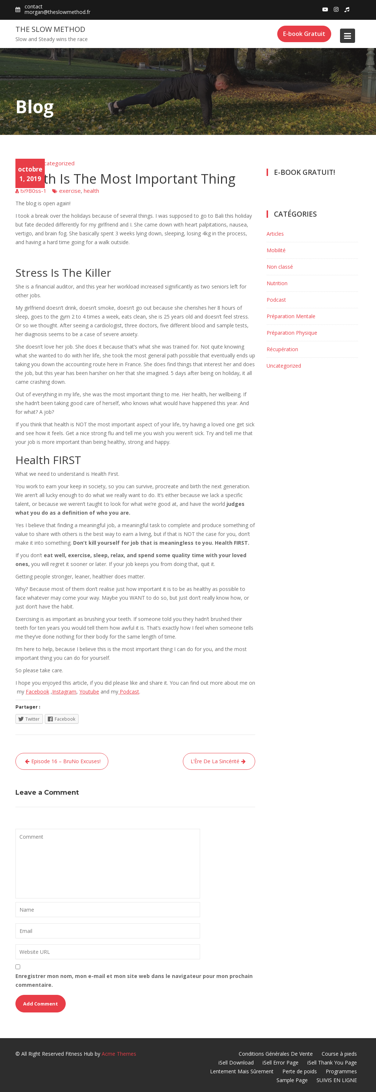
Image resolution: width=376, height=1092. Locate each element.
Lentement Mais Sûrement (242, 1071)
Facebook (37, 691)
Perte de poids (299, 1071)
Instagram (64, 691)
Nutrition (277, 283)
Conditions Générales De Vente (276, 1053)
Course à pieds (339, 1053)
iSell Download (236, 1062)
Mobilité (276, 250)
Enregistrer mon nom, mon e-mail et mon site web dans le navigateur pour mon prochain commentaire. (134, 980)
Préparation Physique (292, 332)
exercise (70, 190)
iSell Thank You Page (332, 1062)
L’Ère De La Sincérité (215, 761)
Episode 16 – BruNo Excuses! (66, 761)
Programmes (341, 1071)
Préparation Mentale (291, 316)
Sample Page (292, 1080)
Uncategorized (56, 163)
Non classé (280, 266)
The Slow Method (50, 29)
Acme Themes (119, 1053)
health (91, 190)
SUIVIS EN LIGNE (337, 1080)
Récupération (282, 349)
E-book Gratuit (304, 34)
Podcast (128, 691)
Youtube (89, 691)
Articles (24, 163)
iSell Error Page (281, 1062)
